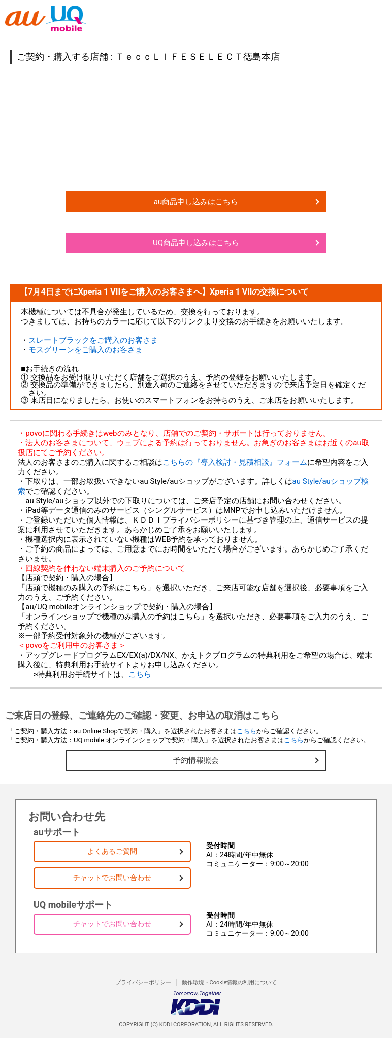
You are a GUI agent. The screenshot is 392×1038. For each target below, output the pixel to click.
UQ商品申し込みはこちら (196, 242)
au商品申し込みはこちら (196, 201)
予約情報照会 (196, 760)
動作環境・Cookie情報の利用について (229, 982)
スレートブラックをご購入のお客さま (93, 340)
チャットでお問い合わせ (112, 877)
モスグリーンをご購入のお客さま (85, 349)
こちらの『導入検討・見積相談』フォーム (234, 462)
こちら (139, 674)
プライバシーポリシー (143, 982)
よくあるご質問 (112, 851)
